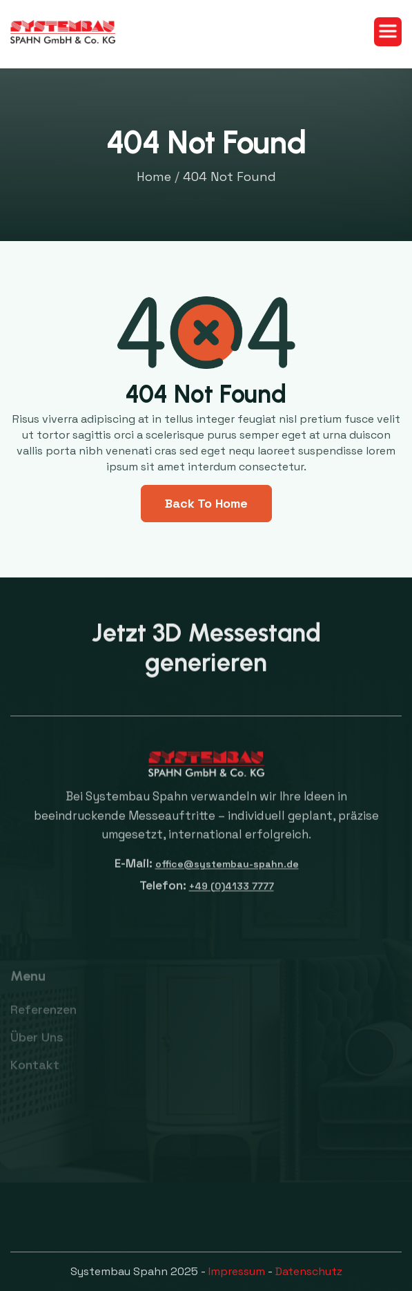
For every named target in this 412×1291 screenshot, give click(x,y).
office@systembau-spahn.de (226, 872)
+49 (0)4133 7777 (230, 894)
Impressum (236, 1271)
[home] (62, 32)
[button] (388, 31)
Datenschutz (308, 1271)
